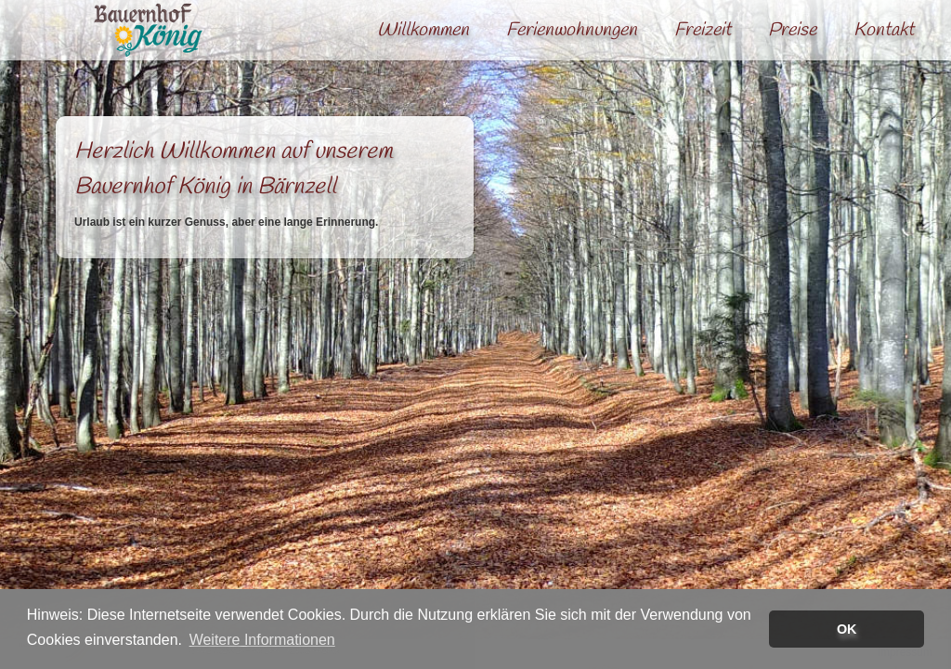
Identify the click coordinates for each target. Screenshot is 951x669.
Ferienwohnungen (571, 30)
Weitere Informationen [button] (262, 640)
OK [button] (847, 629)
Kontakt (883, 30)
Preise (792, 30)
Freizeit (702, 30)
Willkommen (423, 30)
